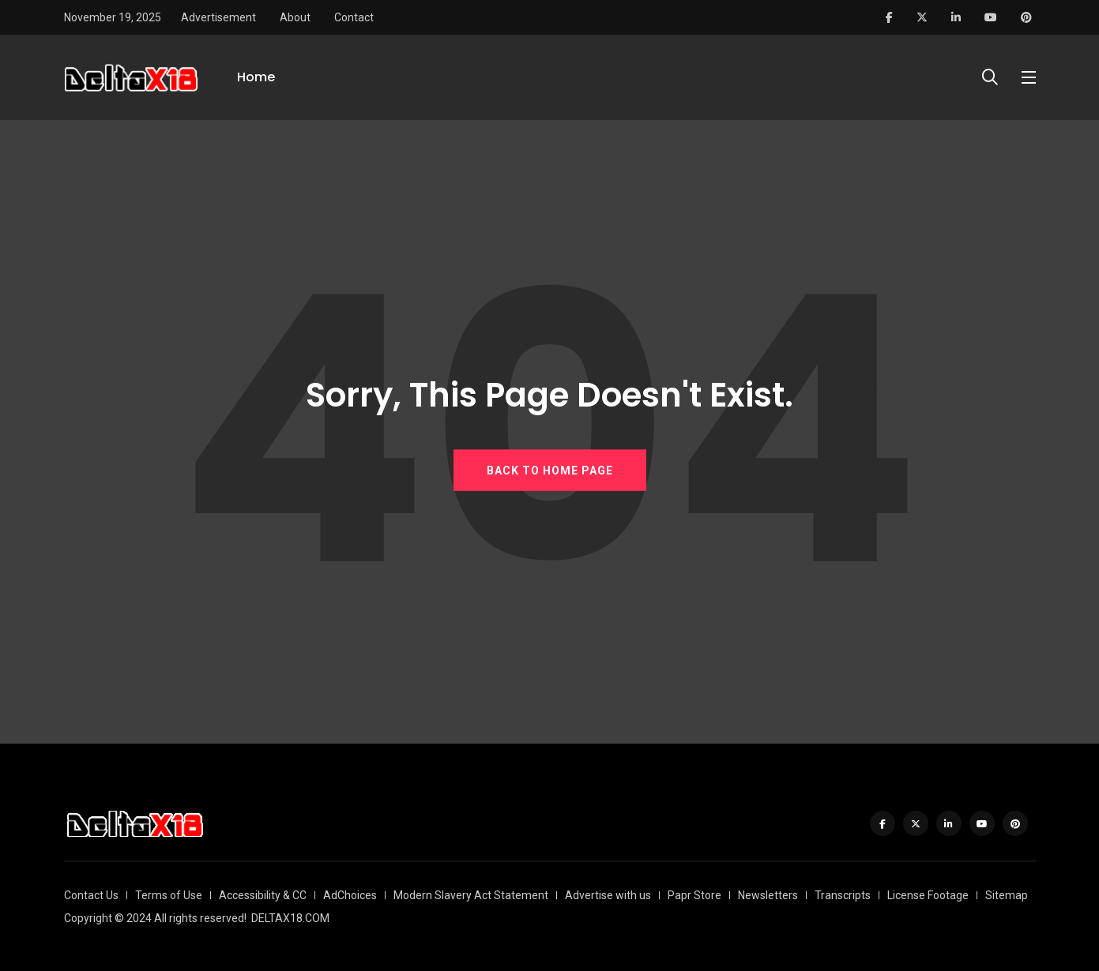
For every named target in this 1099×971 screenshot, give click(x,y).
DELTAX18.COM (290, 918)
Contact (354, 17)
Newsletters (768, 895)
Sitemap (1006, 895)
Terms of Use (168, 895)
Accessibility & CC (263, 895)
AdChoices (350, 895)
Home (256, 77)
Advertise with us (608, 895)
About (295, 17)
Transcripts (843, 895)
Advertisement (218, 17)
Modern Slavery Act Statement (470, 895)
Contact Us (91, 895)
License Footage (928, 895)
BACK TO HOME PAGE (550, 470)
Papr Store (694, 895)
